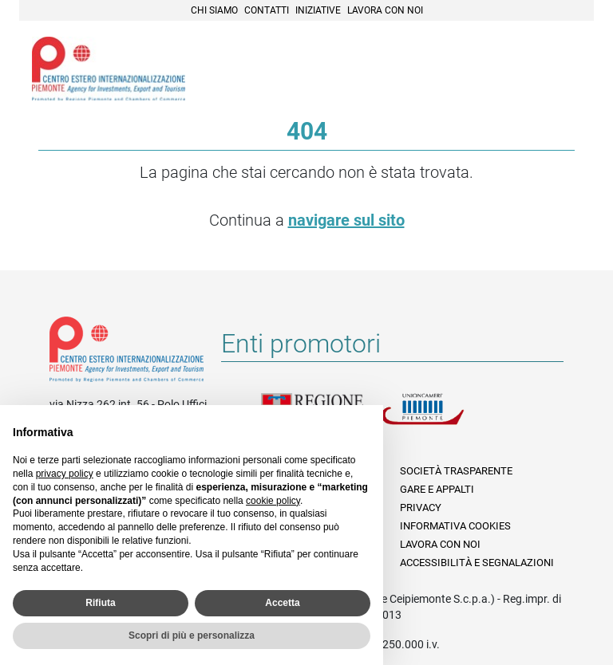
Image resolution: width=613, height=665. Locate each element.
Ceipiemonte (108, 68)
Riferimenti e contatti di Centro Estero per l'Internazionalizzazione (126, 352)
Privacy (420, 508)
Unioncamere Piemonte (440, 418)
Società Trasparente (456, 471)
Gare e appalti (437, 489)
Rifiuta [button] (100, 602)
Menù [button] (562, 66)
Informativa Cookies (455, 526)
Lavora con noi (385, 10)
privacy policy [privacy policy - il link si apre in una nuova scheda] (64, 473)
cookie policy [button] (273, 500)
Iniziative (318, 10)
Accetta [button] (282, 602)
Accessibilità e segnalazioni (477, 563)
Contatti (266, 10)
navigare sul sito (346, 220)
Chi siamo (214, 10)
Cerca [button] (527, 66)
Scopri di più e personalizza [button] (192, 635)
